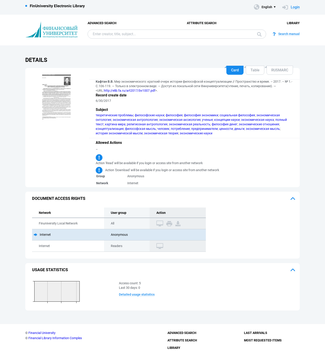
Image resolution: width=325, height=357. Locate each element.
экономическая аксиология (180, 119)
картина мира (115, 124)
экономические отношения (259, 124)
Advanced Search (102, 23)
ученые (207, 119)
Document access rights (58, 198)
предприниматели (204, 129)
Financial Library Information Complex (55, 338)
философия (174, 115)
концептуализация (110, 129)
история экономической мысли (119, 133)
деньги (239, 129)
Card (235, 70)
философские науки (149, 115)
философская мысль (140, 129)
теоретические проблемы (114, 115)
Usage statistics (50, 269)
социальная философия (237, 115)
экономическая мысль (263, 129)
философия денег (224, 124)
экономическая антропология (135, 119)
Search (259, 34)
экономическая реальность (189, 124)
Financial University (42, 333)
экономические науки (196, 133)
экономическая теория (161, 133)
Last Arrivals (255, 333)
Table (255, 70)
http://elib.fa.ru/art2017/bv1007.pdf (129, 90)
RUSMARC (279, 70)
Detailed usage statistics (137, 294)
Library (293, 23)
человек (163, 129)
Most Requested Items (263, 340)
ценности (226, 129)
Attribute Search (201, 23)
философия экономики (201, 115)
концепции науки (227, 119)
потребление (180, 129)
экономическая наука (257, 119)
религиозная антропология (147, 124)
